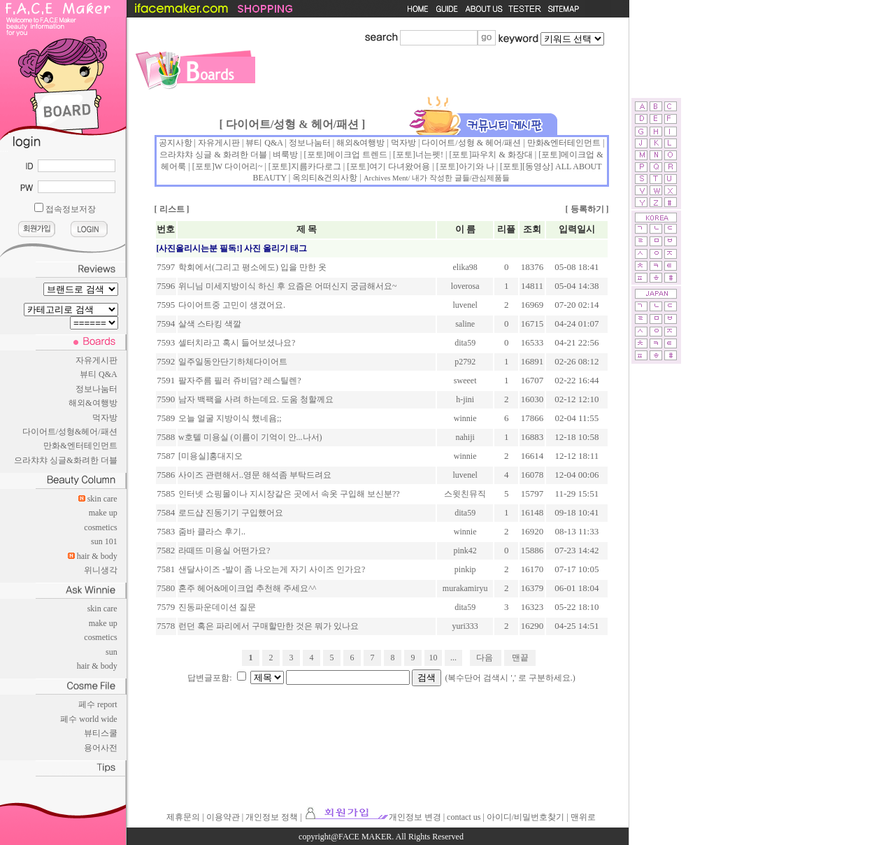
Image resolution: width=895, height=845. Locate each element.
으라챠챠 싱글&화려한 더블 (65, 460)
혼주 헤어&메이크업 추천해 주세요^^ (247, 588)
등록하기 (587, 209)
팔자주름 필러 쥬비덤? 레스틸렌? (239, 380)
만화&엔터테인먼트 (80, 445)
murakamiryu (465, 588)
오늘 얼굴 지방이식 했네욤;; (230, 418)
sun (111, 652)
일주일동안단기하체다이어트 (232, 362)
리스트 (172, 209)
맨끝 (520, 657)
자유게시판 (96, 360)
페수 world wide (88, 719)
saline (465, 324)
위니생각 (100, 570)
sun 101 (104, 541)
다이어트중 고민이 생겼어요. (231, 305)
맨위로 (583, 817)
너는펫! (429, 154)
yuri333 (465, 626)
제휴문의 (183, 817)
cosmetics (100, 527)
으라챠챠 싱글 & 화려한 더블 (212, 154)
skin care (102, 499)
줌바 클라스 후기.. (211, 532)
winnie (465, 418)
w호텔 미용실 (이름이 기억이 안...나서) (250, 437)
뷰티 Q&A (98, 374)
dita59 (464, 343)
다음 (484, 657)
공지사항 (175, 143)
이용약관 (223, 817)
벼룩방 (285, 154)
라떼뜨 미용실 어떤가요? (224, 550)
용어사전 (100, 748)
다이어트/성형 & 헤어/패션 (471, 143)
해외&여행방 (93, 403)
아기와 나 (476, 166)
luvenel (465, 305)
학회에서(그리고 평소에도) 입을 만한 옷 (252, 267)
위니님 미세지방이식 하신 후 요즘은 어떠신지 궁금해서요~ (287, 286)
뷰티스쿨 (100, 733)
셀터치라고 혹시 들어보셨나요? (236, 343)
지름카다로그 (316, 166)
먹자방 (104, 417)
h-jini (465, 399)
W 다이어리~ (239, 166)
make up (103, 513)
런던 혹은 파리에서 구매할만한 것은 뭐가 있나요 (268, 626)
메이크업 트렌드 (357, 154)
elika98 (465, 267)
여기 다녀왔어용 (399, 166)
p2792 (464, 362)
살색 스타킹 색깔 (209, 324)
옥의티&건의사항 (324, 178)
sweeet (465, 380)
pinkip (465, 569)
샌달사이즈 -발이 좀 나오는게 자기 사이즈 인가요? (271, 569)
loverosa (465, 286)
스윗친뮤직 (465, 494)
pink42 (465, 550)
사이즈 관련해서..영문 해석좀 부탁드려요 (254, 475)
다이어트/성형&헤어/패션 (69, 431)
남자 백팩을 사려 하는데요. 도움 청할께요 (256, 399)
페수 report (97, 704)
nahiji (465, 437)
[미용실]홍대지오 (210, 456)
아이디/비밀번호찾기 (525, 817)
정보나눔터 (96, 389)
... (453, 657)
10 (433, 657)
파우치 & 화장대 (501, 154)
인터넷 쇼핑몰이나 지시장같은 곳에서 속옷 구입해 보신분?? (289, 494)
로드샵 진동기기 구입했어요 (230, 513)
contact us (463, 817)
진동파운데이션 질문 (217, 607)
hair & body (97, 556)
